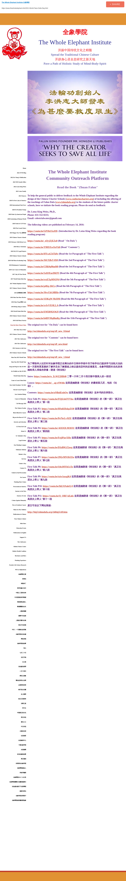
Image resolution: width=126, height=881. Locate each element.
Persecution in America (19, 486)
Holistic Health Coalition (19, 551)
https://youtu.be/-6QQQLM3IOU (58, 428)
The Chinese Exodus (20, 408)
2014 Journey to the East (19, 348)
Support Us (23, 537)
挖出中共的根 (22, 625)
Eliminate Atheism (21, 449)
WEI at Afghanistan (20, 569)
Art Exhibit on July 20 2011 (18, 371)
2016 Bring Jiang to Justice (18, 306)
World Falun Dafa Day (19, 376)
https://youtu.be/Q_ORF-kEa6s (58, 496)
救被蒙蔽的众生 (21, 606)
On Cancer (23, 477)
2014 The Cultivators (20, 343)
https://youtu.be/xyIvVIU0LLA (43, 305)
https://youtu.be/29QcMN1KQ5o (58, 457)
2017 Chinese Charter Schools (18, 288)
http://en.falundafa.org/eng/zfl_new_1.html (49, 357)
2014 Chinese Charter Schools (18, 352)
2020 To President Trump (19, 209)
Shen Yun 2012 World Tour (18, 362)
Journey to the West (20, 491)
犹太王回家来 (22, 699)
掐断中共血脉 (22, 615)
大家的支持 (23, 731)
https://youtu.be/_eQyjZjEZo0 (42, 241)
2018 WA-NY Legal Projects (18, 251)
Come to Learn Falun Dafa (18, 380)
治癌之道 (23, 703)
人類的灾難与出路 (21, 620)
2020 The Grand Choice (19, 228)
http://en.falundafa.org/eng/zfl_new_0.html (49, 331)
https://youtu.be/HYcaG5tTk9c (43, 253)
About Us (23, 431)
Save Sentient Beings (20, 394)
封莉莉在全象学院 (21, 763)
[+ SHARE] (115, 4)
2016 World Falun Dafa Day (18, 311)
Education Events (21, 528)
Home (24, 168)
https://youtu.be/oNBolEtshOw (53, 392)
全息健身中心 (22, 740)
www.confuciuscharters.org (79, 199)
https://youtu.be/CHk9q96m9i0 (43, 266)
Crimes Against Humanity (19, 500)
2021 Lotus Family (21, 191)
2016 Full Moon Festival (19, 320)
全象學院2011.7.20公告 (19, 777)
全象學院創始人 (21, 768)
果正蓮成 (23, 759)
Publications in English (19, 532)
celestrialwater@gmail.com (48, 218)
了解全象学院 (22, 745)
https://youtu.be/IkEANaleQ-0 (58, 486)
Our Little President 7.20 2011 (18, 385)
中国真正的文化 (21, 712)
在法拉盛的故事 (21, 754)
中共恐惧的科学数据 (20, 597)
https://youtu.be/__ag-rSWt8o (50, 383)
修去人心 (23, 722)
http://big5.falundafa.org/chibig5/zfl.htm (48, 512)
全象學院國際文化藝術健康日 (17, 782)
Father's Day (22, 463)
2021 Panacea (22, 196)
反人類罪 (23, 694)
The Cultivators (21, 542)
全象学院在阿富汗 (21, 795)
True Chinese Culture (20, 519)
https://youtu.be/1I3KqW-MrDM (44, 299)
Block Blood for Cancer (19, 412)
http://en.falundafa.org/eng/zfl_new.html (48, 344)
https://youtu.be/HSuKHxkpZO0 (58, 408)
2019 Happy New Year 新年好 (18, 233)
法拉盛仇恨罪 (22, 666)
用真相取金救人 (21, 602)
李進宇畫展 (23, 772)
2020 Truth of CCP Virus (19, 223)
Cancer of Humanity (20, 399)
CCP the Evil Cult (21, 426)
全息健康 (23, 749)
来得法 (24, 579)
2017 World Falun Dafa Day (18, 279)
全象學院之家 (22, 574)
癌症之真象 (23, 675)
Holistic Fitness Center (20, 546)
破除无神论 (23, 791)
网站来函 (23, 639)
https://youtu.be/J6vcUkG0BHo (43, 292)
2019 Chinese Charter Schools (18, 237)
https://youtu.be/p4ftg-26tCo (42, 286)
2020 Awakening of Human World (16, 219)
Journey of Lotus (21, 496)
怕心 (25, 648)
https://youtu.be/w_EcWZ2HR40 (50, 376)
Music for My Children (19, 509)
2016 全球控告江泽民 (20, 292)
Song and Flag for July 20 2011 (17, 366)
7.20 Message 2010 (21, 403)
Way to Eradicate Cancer (19, 505)
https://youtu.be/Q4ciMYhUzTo (57, 466)
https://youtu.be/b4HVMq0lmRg (44, 318)
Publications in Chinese (19, 514)
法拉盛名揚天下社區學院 (19, 786)
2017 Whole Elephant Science (18, 283)
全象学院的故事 (21, 643)
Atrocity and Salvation (20, 422)
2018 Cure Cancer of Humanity (17, 269)
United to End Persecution (19, 472)
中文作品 (23, 726)
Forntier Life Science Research (17, 565)
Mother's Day (22, 454)
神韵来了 (23, 583)
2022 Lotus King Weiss (20, 186)
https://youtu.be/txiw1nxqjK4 (56, 476)
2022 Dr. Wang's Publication (18, 177)
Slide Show (23, 523)
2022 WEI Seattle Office (19, 182)
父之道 (24, 662)
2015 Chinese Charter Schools (18, 334)
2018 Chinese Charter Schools (18, 256)
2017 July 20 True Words (19, 274)
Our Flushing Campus (20, 445)
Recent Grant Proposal (19, 389)
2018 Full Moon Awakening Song (17, 260)
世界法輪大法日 (21, 588)
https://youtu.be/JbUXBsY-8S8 (43, 260)
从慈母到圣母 (22, 685)
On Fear (23, 459)
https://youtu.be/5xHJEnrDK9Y (43, 273)
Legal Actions (22, 440)
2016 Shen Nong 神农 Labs (18, 302)
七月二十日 (23, 652)
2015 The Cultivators (20, 339)
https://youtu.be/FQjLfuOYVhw (58, 399)
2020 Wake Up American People (17, 214)
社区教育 (23, 735)
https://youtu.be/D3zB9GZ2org (57, 447)
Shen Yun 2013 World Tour (18, 357)
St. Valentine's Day (21, 436)
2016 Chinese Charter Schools (18, 316)
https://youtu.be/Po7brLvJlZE (57, 418)
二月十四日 (23, 671)
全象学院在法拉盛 (21, 634)
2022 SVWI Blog (21, 173)
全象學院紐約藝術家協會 (19, 800)
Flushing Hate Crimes (20, 482)
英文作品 (23, 717)
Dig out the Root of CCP (19, 417)
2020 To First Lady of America (17, 200)
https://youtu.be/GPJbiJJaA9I (42, 231)
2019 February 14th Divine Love (17, 242)
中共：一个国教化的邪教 (19, 629)
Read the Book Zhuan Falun (18, 325)
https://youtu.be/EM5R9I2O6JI (43, 312)
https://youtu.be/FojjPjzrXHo (56, 437)
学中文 (24, 708)
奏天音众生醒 (22, 689)
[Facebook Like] (88, 4)
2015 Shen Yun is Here (20, 329)
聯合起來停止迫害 (21, 680)
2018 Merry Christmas (20, 246)
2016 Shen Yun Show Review (18, 297)
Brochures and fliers (20, 555)
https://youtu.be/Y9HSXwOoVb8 (44, 247)
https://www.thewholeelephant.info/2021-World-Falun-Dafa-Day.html (25, 8)
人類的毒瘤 (23, 611)
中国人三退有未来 (21, 592)
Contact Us (23, 468)
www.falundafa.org (65, 202)
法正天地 (23, 657)
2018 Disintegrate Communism (17, 265)
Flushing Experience (20, 560)
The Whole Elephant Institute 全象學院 (15, 2)
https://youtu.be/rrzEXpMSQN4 (44, 279)
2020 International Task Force (18, 205)
